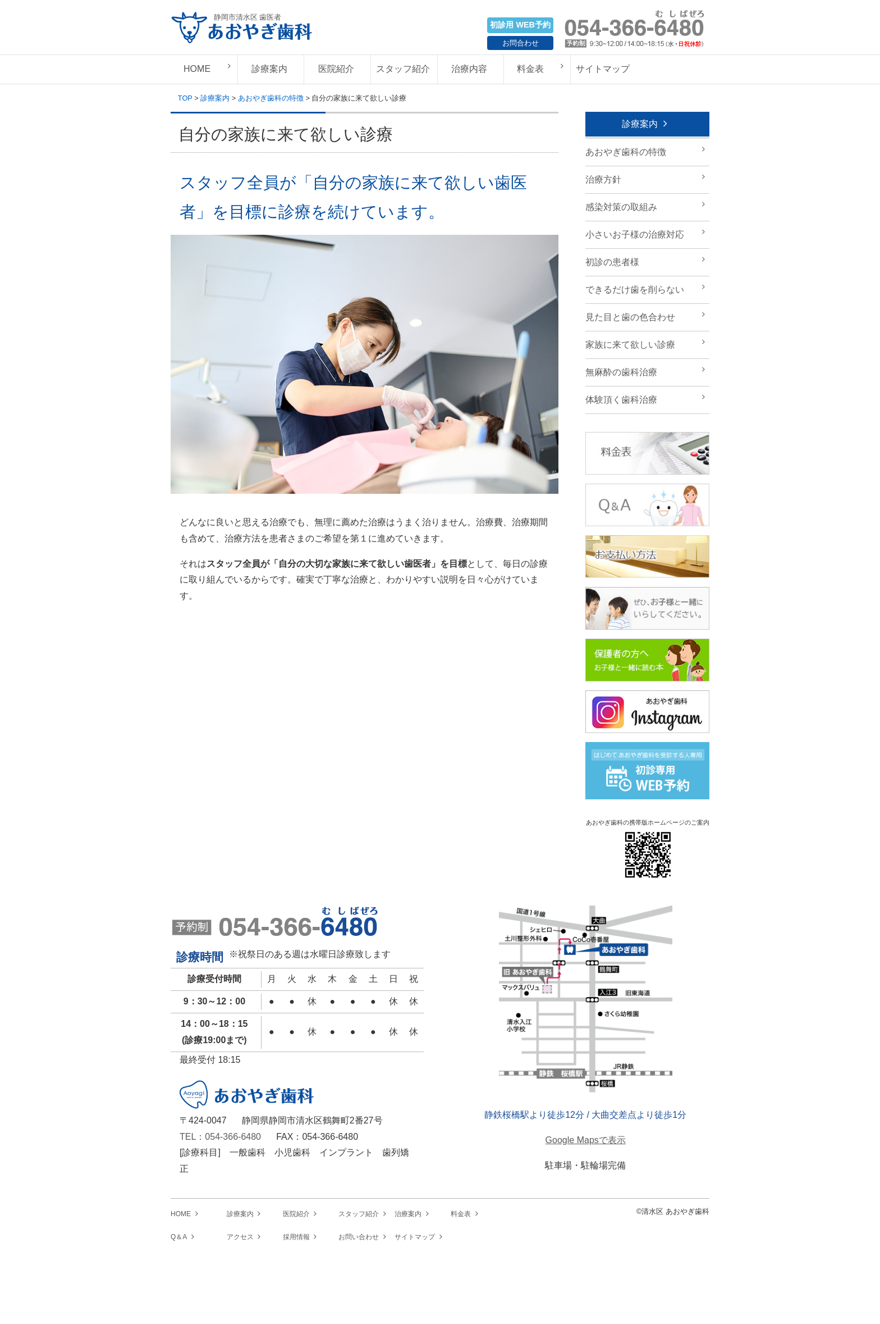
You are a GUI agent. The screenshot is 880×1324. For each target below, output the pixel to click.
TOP (185, 98)
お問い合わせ (358, 1237)
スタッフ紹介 (403, 69)
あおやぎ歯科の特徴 (271, 98)
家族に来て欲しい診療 (630, 344)
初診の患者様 (612, 262)
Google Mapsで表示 (586, 1140)
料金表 (530, 69)
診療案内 (269, 69)
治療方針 (603, 179)
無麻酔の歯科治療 (621, 372)
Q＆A (179, 1237)
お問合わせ (520, 43)
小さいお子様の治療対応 (634, 234)
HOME (197, 69)
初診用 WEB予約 (520, 24)
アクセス (240, 1237)
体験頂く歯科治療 (621, 399)
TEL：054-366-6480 (220, 1136)
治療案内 (408, 1214)
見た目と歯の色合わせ (630, 317)
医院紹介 (336, 69)
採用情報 (296, 1237)
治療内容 (469, 69)
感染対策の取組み (621, 207)
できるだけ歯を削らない (634, 289)
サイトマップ (603, 69)
